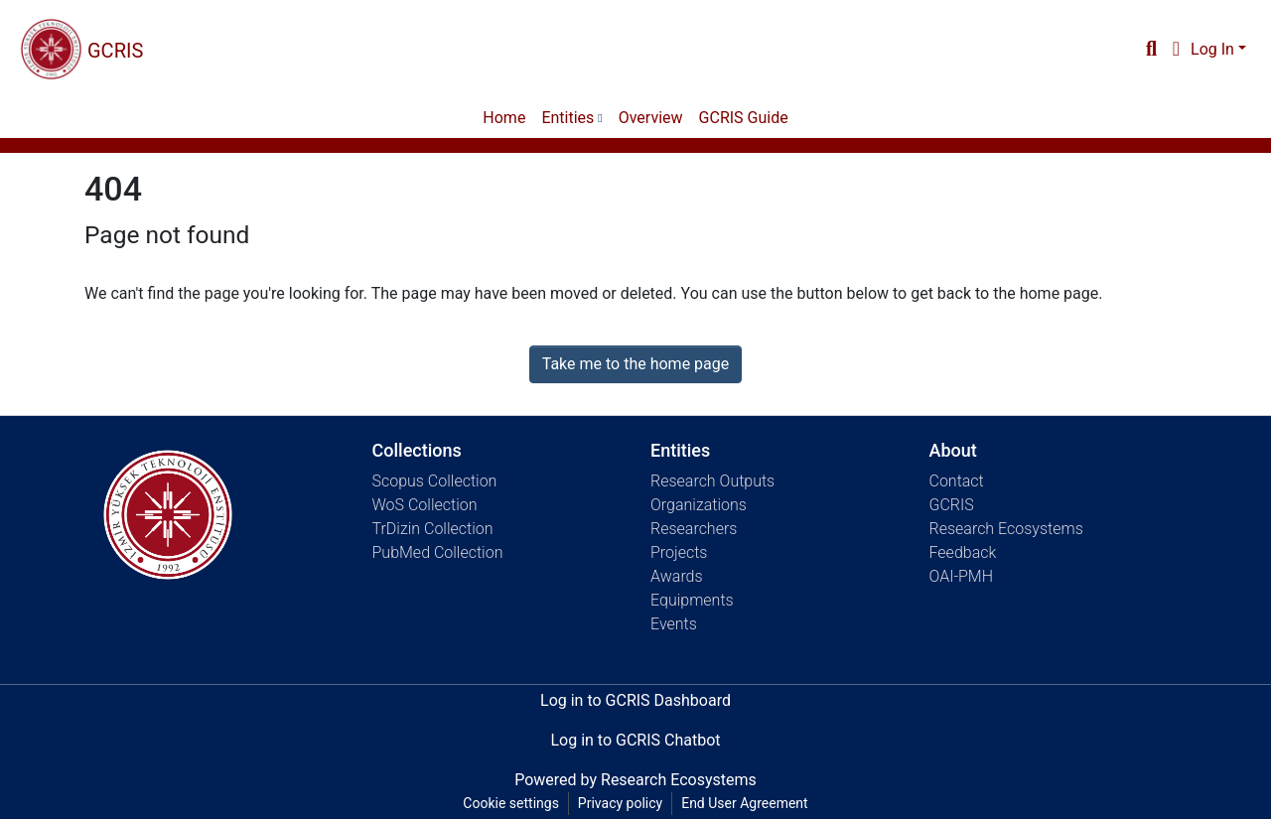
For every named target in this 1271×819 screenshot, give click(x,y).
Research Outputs (712, 481)
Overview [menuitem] (651, 117)
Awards (676, 576)
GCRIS (951, 504)
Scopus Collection (434, 481)
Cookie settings (511, 803)
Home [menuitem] (504, 117)
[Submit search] (1151, 50)
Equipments (692, 600)
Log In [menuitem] (1212, 49)
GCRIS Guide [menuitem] (743, 117)
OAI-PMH (961, 576)
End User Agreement (744, 803)
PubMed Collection (437, 552)
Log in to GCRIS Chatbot (635, 740)
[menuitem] (1176, 50)
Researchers (693, 528)
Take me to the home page (636, 363)
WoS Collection (425, 504)
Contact (956, 481)
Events (673, 623)
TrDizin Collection (433, 528)
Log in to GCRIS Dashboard (635, 700)
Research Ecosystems (1006, 528)
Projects (678, 552)
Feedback (963, 552)
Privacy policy (620, 803)
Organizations (698, 504)
